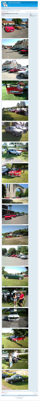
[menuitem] (2, 7)
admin (30, 13)
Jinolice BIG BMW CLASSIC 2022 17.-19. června (10, 10)
